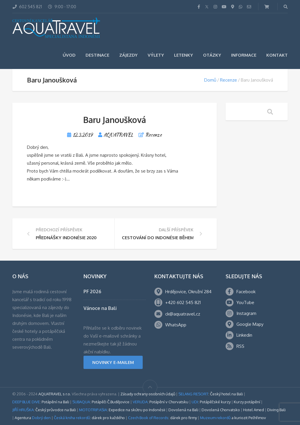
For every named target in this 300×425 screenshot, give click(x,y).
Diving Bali (276, 409)
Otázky (212, 55)
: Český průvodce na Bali (44, 409)
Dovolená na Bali (183, 409)
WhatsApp (175, 325)
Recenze (228, 80)
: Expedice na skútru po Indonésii (122, 409)
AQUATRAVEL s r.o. (54, 394)
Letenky (183, 55)
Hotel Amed (253, 409)
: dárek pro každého (89, 417)
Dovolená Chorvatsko (221, 409)
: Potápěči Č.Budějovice (100, 401)
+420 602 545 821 (183, 302)
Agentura (33, 417)
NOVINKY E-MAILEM (113, 362)
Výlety (156, 55)
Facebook (245, 291)
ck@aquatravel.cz (182, 314)
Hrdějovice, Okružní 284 (188, 291)
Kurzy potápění (247, 401)
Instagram (246, 313)
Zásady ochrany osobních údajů (147, 394)
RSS (240, 346)
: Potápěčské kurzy (211, 401)
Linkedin (244, 335)
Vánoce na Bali (100, 308)
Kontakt (277, 55)
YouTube (245, 302)
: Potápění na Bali (40, 401)
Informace (243, 55)
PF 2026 (92, 291)
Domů (210, 80)
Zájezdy (128, 55)
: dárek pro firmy (162, 417)
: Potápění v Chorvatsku (160, 401)
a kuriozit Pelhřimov (233, 417)
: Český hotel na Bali (210, 394)
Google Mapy (249, 324)
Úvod (69, 55)
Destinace (97, 55)
